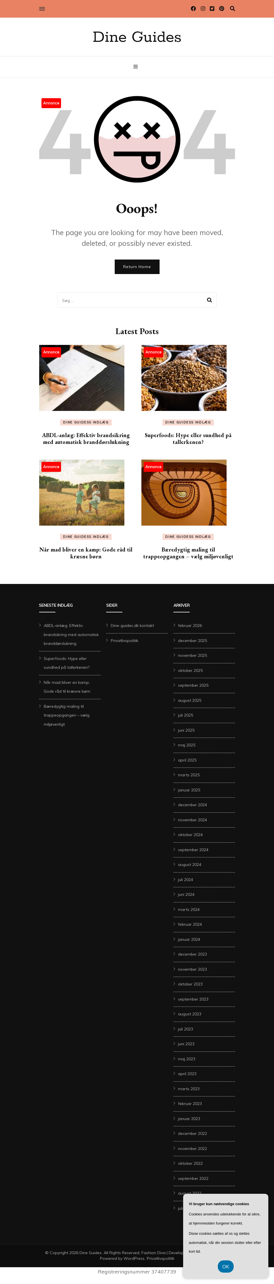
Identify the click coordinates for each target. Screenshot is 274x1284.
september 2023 (193, 999)
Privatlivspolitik (124, 640)
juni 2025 (186, 730)
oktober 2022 (190, 1163)
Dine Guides (137, 37)
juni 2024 (186, 894)
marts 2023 (189, 1088)
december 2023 (192, 954)
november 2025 (192, 655)
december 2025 (192, 640)
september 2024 (193, 849)
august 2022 (189, 1193)
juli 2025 (185, 715)
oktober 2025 (190, 670)
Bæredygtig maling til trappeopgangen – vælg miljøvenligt (188, 553)
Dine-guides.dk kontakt (132, 625)
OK (225, 1266)
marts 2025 (189, 774)
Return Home (137, 266)
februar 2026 (190, 625)
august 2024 (189, 864)
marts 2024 (189, 909)
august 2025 (189, 700)
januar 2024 (189, 939)
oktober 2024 (190, 834)
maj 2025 (186, 745)
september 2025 (193, 685)
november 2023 (192, 969)
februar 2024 (190, 924)
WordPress (134, 1258)
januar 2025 (189, 790)
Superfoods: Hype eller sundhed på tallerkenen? (188, 438)
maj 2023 (186, 1058)
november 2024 (192, 819)
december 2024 (192, 804)
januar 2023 (189, 1118)
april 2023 (187, 1073)
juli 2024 (185, 879)
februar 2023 (190, 1103)
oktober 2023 (190, 984)
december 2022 (192, 1133)
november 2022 (192, 1148)
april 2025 (187, 760)
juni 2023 (186, 1043)
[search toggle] (232, 8)
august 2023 (189, 1013)
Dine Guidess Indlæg (85, 422)
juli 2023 (185, 1029)
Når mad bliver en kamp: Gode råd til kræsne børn (85, 553)
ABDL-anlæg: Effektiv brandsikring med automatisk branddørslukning (86, 438)
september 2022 (193, 1178)
